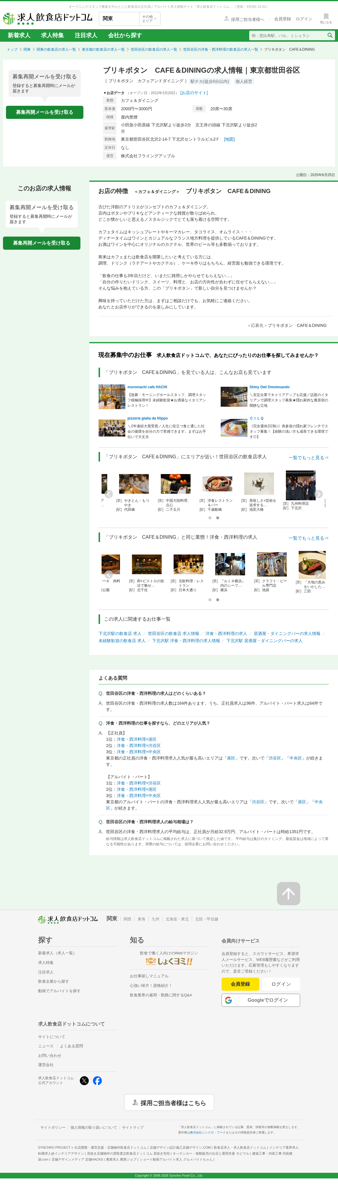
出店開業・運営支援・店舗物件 (110, 1147)
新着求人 (19, 35)
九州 (155, 919)
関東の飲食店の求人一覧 (56, 49)
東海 (141, 919)
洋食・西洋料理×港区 (137, 739)
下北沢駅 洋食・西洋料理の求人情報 (186, 640)
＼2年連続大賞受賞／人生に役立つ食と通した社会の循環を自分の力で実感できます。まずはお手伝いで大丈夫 (166, 431)
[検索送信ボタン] (330, 35)
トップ (12, 49)
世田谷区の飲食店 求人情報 (173, 633)
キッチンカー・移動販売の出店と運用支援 (211, 1153)
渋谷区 (275, 758)
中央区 (295, 758)
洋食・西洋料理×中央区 (139, 751)
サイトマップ (133, 1127)
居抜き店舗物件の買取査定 (128, 1153)
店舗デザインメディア (77, 1159)
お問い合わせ (49, 1055)
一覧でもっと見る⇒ (309, 457)
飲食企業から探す (53, 981)
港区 (231, 758)
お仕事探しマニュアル (149, 976)
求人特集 (52, 35)
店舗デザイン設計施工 (180, 1147)
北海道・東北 (177, 919)
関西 (127, 919)
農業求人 (121, 1159)
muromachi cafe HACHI (147, 387)
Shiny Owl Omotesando (270, 387)
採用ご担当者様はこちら (173, 1102)
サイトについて (51, 1037)
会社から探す (125, 35)
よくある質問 (71, 1046)
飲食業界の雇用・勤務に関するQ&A (161, 995)
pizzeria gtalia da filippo (147, 418)
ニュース (46, 1046)
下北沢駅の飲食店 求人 (120, 633)
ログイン (281, 984)
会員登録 (240, 984)
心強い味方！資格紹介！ (151, 985)
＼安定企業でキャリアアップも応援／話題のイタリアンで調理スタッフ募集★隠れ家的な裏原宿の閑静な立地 (289, 400)
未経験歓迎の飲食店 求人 (122, 640)
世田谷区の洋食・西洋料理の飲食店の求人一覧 (220, 49)
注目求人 (86, 35)
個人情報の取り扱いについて (94, 1127)
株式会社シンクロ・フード (208, 1132)
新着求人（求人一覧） (57, 953)
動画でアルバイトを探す (59, 991)
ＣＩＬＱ (257, 418)
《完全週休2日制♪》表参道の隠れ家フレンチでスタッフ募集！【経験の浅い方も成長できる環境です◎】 (289, 431)
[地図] (229, 139)
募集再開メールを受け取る (44, 112)
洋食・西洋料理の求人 (226, 633)
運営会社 (46, 1065)
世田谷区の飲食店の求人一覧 (154, 49)
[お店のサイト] (194, 92)
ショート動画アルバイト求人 (176, 1159)
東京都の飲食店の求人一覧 (103, 49)
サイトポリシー (53, 1127)
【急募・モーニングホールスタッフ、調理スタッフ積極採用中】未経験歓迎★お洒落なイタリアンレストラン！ (166, 400)
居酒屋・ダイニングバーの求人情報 (287, 633)
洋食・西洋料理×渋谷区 (139, 745)
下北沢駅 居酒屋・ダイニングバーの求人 (264, 640)
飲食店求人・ (240, 1147)
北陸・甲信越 (206, 919)
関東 (27, 49)
